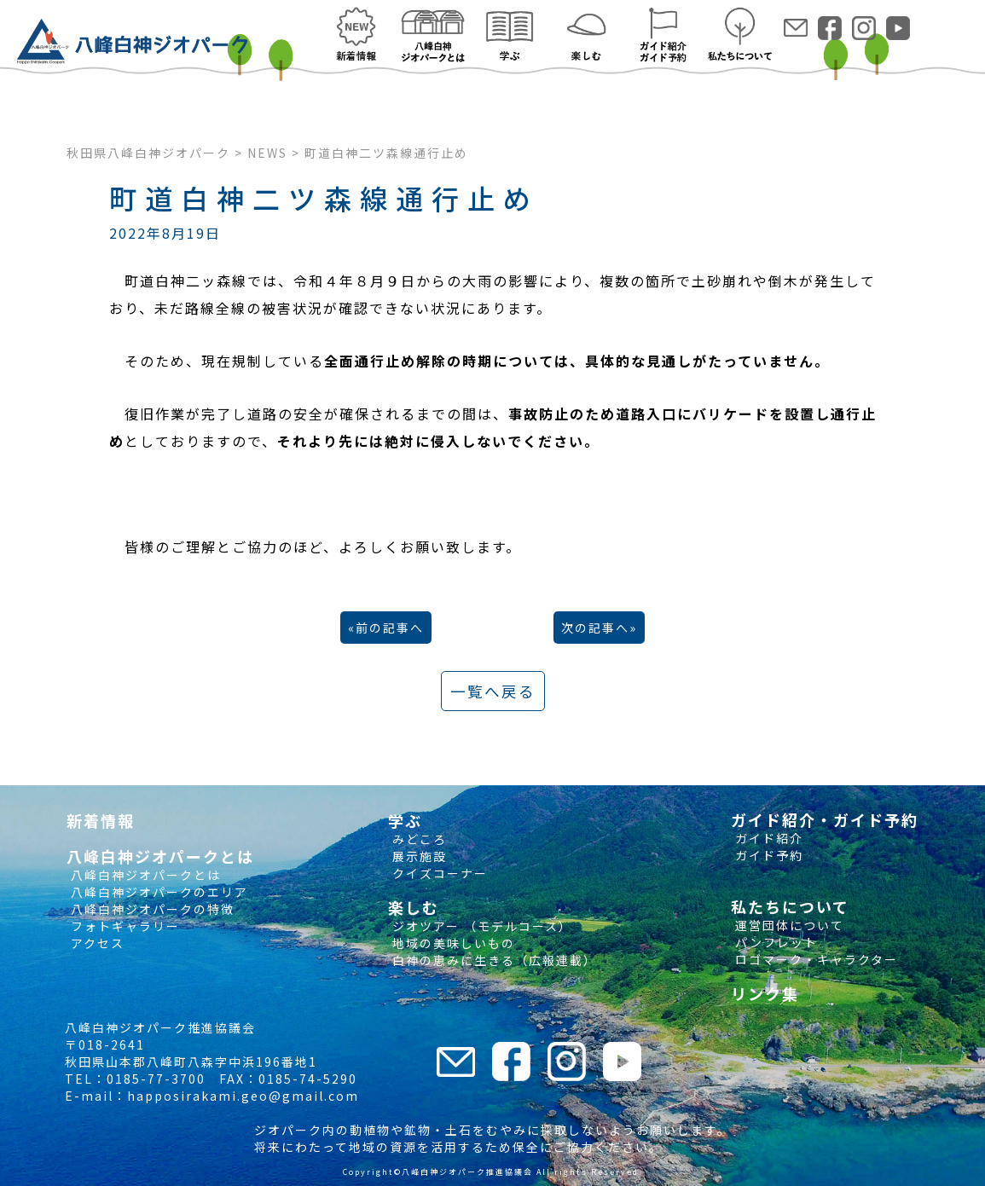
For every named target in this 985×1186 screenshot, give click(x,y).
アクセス (96, 943)
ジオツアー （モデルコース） (480, 925)
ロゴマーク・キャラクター (814, 959)
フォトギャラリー (123, 925)
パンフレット (774, 942)
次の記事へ (595, 627)
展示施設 (417, 856)
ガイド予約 (767, 855)
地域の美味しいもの (451, 943)
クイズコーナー (438, 873)
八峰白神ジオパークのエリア (157, 891)
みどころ (417, 839)
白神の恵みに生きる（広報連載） (492, 960)
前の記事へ (390, 627)
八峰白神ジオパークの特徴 (151, 908)
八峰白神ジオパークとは (144, 874)
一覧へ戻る (493, 691)
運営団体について (787, 925)
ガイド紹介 (767, 838)
